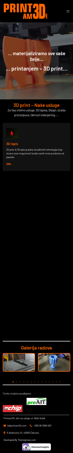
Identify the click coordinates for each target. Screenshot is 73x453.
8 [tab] (38, 382)
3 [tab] (20, 382)
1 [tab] (13, 382)
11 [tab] (49, 382)
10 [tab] (45, 382)
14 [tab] (60, 382)
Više (8, 163)
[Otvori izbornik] (68, 11)
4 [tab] (24, 382)
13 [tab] (56, 382)
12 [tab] (52, 382)
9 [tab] (42, 382)
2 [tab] (17, 382)
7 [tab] (34, 382)
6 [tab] (31, 382)
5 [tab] (27, 382)
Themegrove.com (27, 439)
